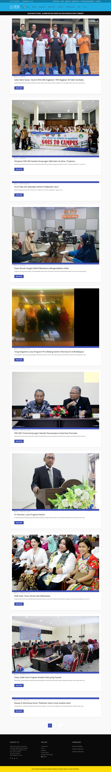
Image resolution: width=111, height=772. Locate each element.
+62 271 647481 (14, 1)
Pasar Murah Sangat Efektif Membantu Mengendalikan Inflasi (41, 268)
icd (22, 184)
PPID (79, 7)
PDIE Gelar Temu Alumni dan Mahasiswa (32, 596)
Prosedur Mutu (75, 1)
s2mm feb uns (18, 700)
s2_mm (28, 674)
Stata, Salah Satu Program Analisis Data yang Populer (38, 677)
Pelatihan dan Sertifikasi (87, 1)
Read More (19, 88)
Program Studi (52, 7)
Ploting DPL (26, 184)
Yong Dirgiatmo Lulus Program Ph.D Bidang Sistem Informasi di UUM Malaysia (49, 351)
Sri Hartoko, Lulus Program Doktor (29, 514)
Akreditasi (67, 1)
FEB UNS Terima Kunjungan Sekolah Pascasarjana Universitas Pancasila (45, 433)
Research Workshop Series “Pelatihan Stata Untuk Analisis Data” (42, 703)
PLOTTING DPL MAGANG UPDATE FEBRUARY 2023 (36, 187)
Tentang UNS (56, 1)
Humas (17, 77)
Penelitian (61, 7)
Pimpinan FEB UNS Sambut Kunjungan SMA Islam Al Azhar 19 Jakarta (44, 161)
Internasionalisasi (71, 7)
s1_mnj (28, 348)
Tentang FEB (42, 7)
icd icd (16, 184)
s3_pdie (28, 430)
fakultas (24, 77)
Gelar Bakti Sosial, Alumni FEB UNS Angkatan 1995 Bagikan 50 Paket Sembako (49, 79)
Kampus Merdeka (77, 746)
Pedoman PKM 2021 (78, 751)
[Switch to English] (98, 1)
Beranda (34, 7)
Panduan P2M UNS (77, 749)
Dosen (62, 1)
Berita (85, 7)
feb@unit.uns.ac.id (27, 1)
